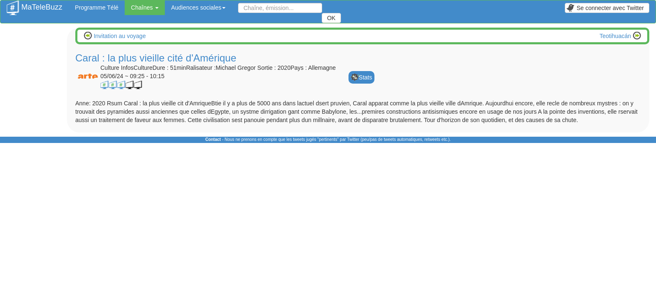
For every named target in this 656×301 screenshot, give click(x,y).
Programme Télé (96, 7)
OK (331, 18)
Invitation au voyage (119, 36)
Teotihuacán (616, 36)
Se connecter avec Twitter (605, 8)
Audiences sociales (198, 7)
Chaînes (145, 7)
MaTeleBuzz (34, 4)
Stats (365, 77)
